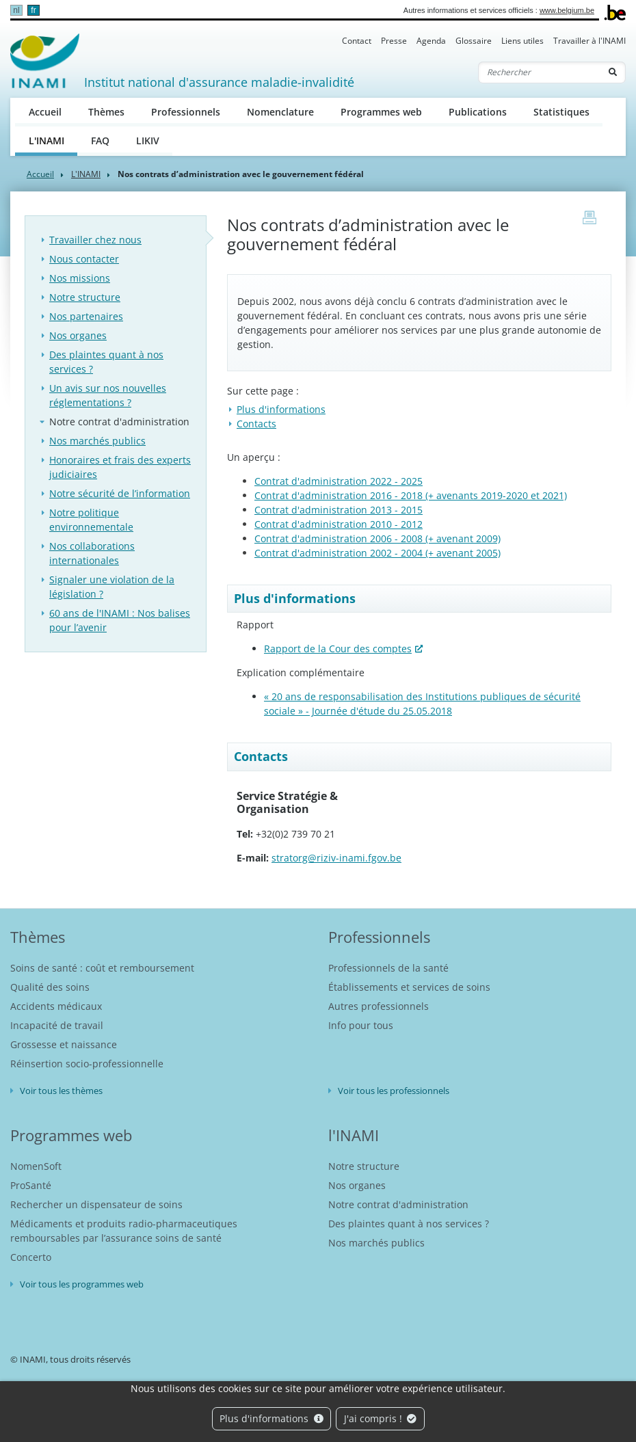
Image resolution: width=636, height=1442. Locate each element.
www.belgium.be (567, 10)
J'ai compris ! (380, 1418)
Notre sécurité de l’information (119, 493)
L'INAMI (53, 140)
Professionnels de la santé (388, 967)
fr (33, 10)
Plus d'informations (271, 1418)
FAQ (100, 140)
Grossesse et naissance (63, 1044)
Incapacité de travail (56, 1025)
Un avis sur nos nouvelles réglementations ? (107, 395)
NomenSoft (36, 1166)
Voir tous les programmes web (82, 1284)
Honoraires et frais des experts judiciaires (120, 467)
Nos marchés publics (97, 440)
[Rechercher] (539, 72)
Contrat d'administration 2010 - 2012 (338, 524)
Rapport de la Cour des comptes (338, 648)
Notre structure (84, 297)
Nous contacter (84, 258)
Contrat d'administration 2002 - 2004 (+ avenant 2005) (377, 552)
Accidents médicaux (56, 1006)
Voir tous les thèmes (61, 1090)
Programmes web (381, 111)
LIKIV (147, 140)
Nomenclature (280, 111)
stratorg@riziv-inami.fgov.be (336, 857)
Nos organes (78, 335)
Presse (394, 40)
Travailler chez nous (95, 239)
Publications (478, 111)
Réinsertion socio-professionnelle (86, 1063)
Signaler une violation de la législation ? (111, 586)
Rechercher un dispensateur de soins (96, 1204)
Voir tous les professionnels (393, 1090)
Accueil (45, 111)
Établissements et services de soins (409, 986)
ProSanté (30, 1185)
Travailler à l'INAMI (589, 40)
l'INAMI (353, 1135)
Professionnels (185, 111)
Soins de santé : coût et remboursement (102, 967)
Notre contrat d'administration (119, 421)
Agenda (431, 40)
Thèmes (106, 111)
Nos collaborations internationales (92, 553)
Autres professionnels (378, 1006)
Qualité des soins (50, 986)
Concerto (30, 1257)
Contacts (256, 423)
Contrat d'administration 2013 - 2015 (338, 509)
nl (16, 10)
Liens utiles (522, 40)
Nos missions (79, 277)
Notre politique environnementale (91, 519)
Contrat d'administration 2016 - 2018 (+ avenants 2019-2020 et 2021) (410, 495)
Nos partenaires (86, 316)
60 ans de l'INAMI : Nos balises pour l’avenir (119, 620)
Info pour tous (360, 1025)
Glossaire (473, 40)
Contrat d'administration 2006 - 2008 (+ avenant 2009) (377, 538)
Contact (356, 40)
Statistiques (561, 111)
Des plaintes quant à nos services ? (106, 361)
